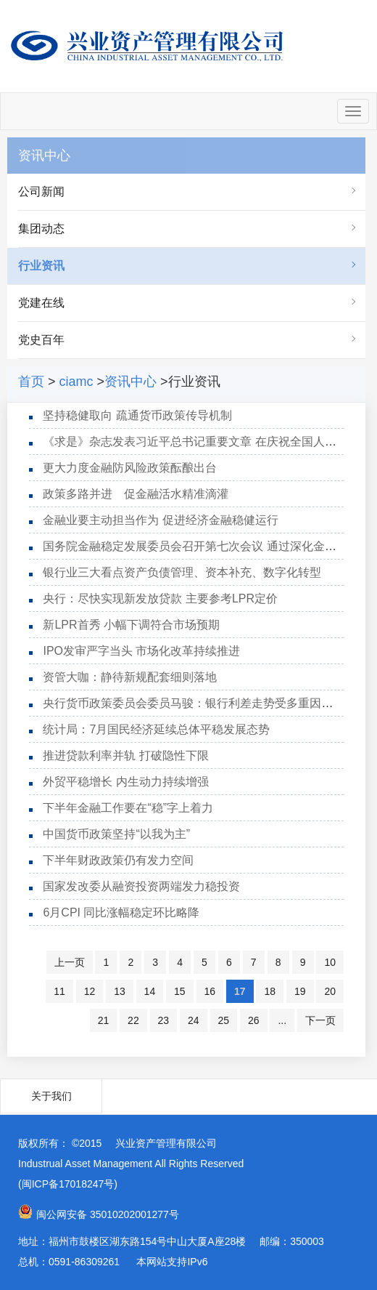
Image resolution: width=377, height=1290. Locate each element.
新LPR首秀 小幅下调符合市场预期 (131, 624)
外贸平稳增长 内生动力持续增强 (125, 781)
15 (180, 991)
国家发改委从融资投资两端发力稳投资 (141, 886)
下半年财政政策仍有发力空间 (118, 860)
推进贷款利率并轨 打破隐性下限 (125, 755)
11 (59, 991)
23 (164, 1020)
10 (330, 962)
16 (210, 991)
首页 (31, 381)
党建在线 (41, 303)
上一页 (69, 962)
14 (150, 991)
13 (119, 991)
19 (300, 991)
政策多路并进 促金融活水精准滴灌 (135, 494)
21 (103, 1020)
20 (330, 991)
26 (254, 1020)
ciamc (76, 381)
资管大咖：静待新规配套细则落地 (130, 677)
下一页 (320, 1020)
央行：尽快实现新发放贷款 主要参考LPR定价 (160, 598)
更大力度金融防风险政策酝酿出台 (130, 467)
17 (240, 991)
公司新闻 (41, 191)
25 (224, 1020)
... (282, 1020)
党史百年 (41, 340)
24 (193, 1020)
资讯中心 (130, 381)
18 (270, 991)
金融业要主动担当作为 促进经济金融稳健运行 (160, 520)
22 (133, 1020)
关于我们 (51, 1096)
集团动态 (41, 228)
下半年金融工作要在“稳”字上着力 (128, 808)
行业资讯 (41, 265)
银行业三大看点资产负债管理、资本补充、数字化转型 (182, 572)
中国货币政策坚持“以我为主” (116, 834)
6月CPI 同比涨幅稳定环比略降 (121, 912)
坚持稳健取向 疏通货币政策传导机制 (137, 415)
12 (90, 991)
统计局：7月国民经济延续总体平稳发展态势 (156, 729)
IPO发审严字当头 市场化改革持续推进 (141, 651)
